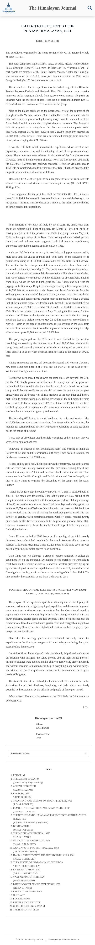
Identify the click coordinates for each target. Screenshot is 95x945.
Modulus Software (70, 939)
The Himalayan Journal (52, 8)
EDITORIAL (19, 775)
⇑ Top (86, 707)
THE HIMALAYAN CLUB (26, 909)
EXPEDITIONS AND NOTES (27, 891)
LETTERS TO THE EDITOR (27, 902)
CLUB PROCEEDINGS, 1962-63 (29, 906)
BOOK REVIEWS (22, 898)
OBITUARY (19, 895)
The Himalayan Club (33, 939)
